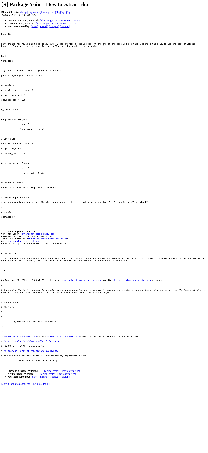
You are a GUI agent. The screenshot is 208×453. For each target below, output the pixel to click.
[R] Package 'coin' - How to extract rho (60, 20)
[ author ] (65, 26)
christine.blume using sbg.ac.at (47, 280)
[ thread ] (43, 26)
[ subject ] (54, 26)
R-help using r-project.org (20, 397)
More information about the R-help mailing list (25, 450)
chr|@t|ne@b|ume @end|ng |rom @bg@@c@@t (45, 12)
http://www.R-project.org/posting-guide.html (31, 414)
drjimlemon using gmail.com (38, 274)
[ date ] (34, 26)
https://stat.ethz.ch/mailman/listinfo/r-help (32, 402)
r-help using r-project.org (22, 283)
